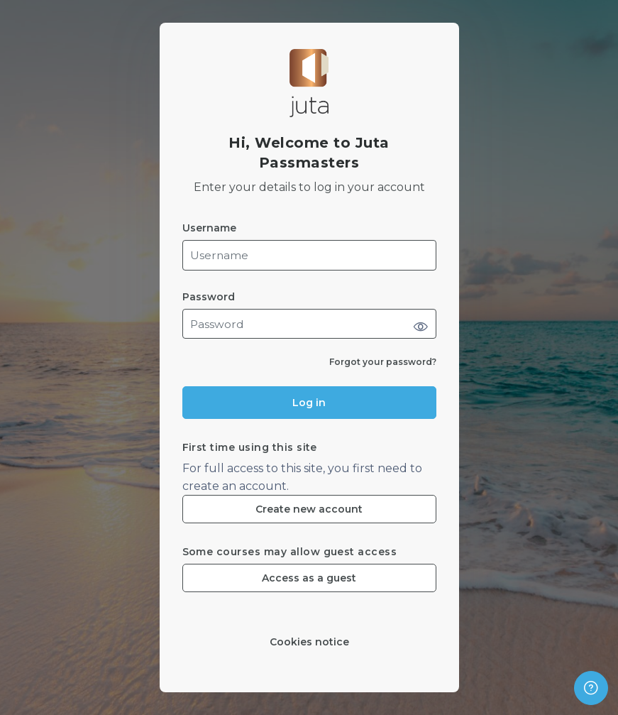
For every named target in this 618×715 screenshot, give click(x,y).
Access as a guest (309, 578)
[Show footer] (591, 688)
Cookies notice (309, 642)
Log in (309, 402)
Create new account (309, 509)
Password (208, 297)
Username (209, 228)
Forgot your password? (382, 361)
